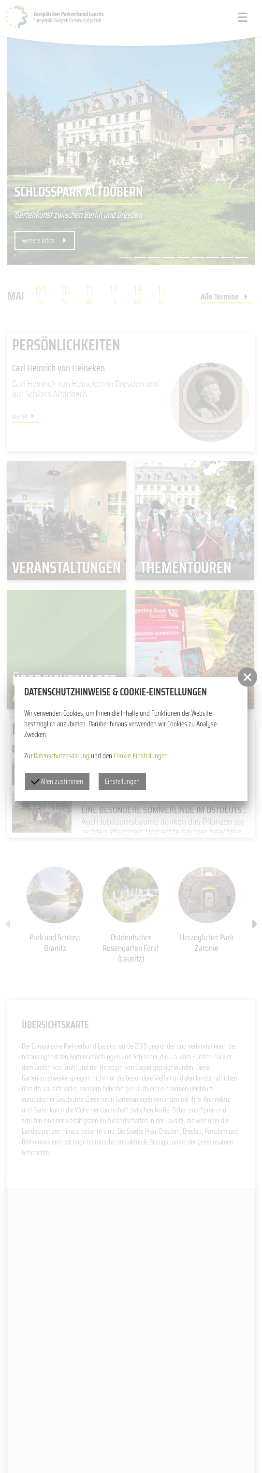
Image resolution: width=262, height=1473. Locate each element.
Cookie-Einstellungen (141, 756)
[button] (247, 677)
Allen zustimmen (57, 781)
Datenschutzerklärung (61, 756)
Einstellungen (122, 781)
